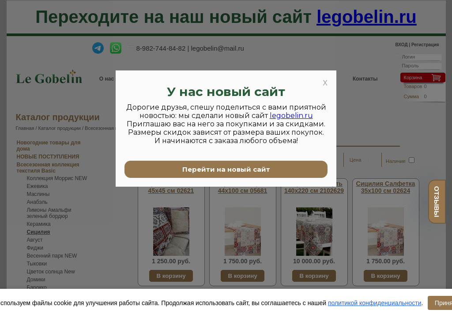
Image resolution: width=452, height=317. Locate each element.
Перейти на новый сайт (226, 169)
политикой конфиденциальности (375, 302)
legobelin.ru (291, 115)
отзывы (437, 201)
